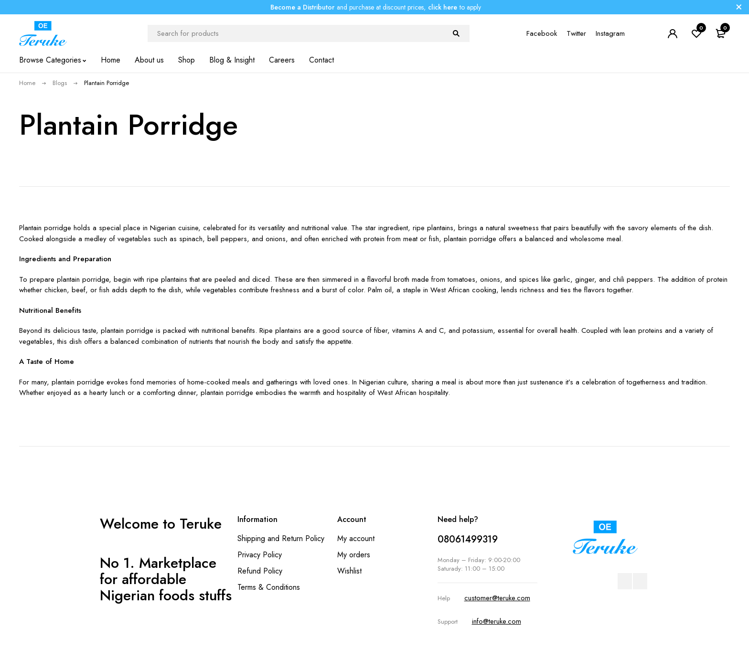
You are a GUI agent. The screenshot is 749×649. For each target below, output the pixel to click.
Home (27, 82)
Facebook (541, 33)
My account (355, 538)
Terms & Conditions (268, 587)
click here (442, 7)
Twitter (576, 33)
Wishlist (349, 570)
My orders (353, 554)
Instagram (610, 33)
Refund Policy (259, 570)
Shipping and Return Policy (280, 538)
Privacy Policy (259, 554)
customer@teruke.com (497, 598)
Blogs (60, 82)
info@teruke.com (496, 621)
